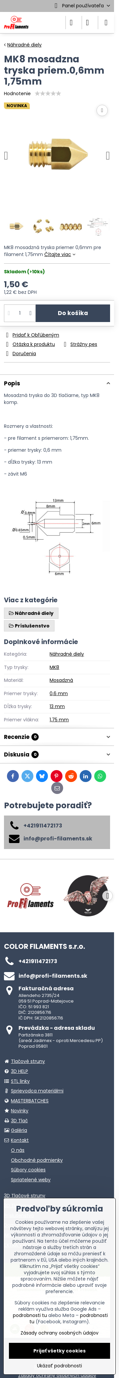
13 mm (57, 706)
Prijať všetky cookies (59, 1350)
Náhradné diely (67, 654)
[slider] (48, 93)
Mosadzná (61, 680)
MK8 (54, 667)
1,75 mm (59, 719)
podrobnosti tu (30, 1315)
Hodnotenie (17, 93)
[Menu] (106, 22)
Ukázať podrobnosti (59, 1366)
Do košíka (73, 313)
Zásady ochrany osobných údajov (59, 1333)
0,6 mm (59, 693)
